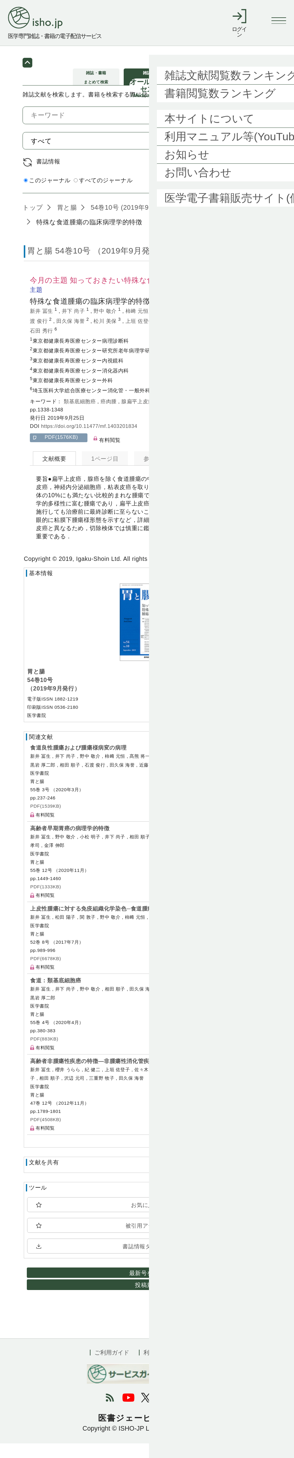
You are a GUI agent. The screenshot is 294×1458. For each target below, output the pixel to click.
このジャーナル (47, 195)
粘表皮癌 (216, 416)
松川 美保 (106, 335)
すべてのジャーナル (103, 195)
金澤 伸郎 (175, 335)
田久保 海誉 (71, 335)
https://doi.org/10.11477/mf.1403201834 (89, 441)
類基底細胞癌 (80, 416)
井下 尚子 (74, 326)
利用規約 (155, 1367)
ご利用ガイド (111, 1367)
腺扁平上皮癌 (138, 416)
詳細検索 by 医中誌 (245, 196)
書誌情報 (48, 176)
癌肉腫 (109, 416)
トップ (33, 222)
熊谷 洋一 (244, 335)
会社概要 (192, 1367)
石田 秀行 (42, 345)
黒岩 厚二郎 (209, 335)
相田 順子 (238, 326)
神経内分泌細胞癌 (180, 416)
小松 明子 (206, 326)
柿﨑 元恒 (138, 326)
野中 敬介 (106, 326)
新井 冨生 (42, 326)
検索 (253, 155)
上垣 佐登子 (140, 335)
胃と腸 (66, 222)
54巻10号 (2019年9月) (123, 222)
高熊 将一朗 (172, 326)
